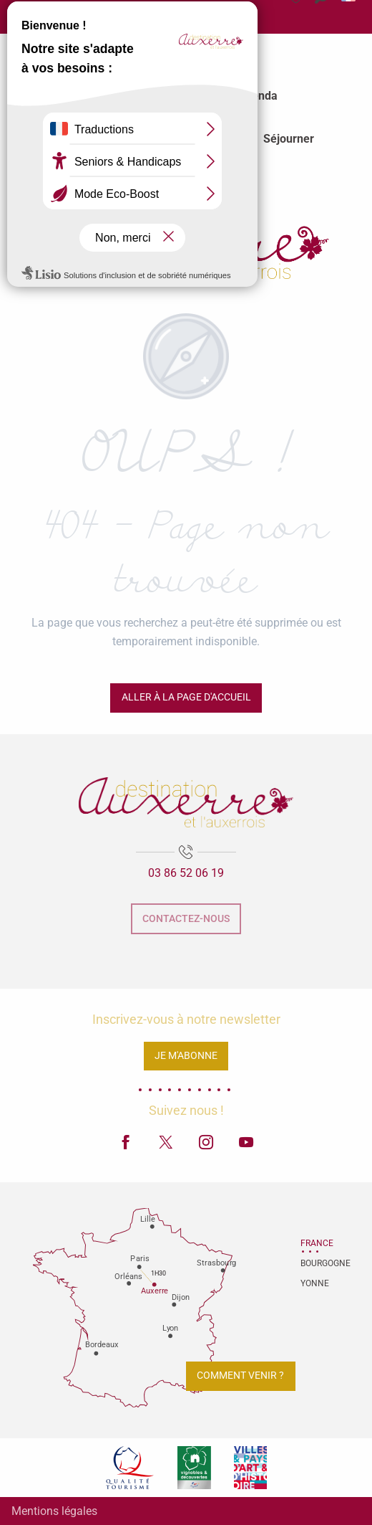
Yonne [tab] (314, 1283)
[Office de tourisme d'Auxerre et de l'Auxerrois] (186, 245)
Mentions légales (54, 1511)
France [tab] (316, 1243)
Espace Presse (58, 20)
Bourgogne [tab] (318, 1263)
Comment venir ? (240, 1375)
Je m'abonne (186, 1056)
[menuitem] (115, 96)
